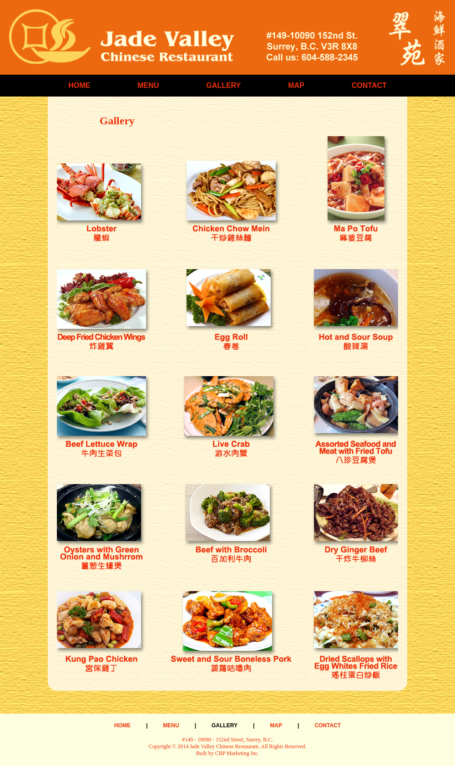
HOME (79, 85)
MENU (148, 85)
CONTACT (369, 85)
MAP (296, 85)
